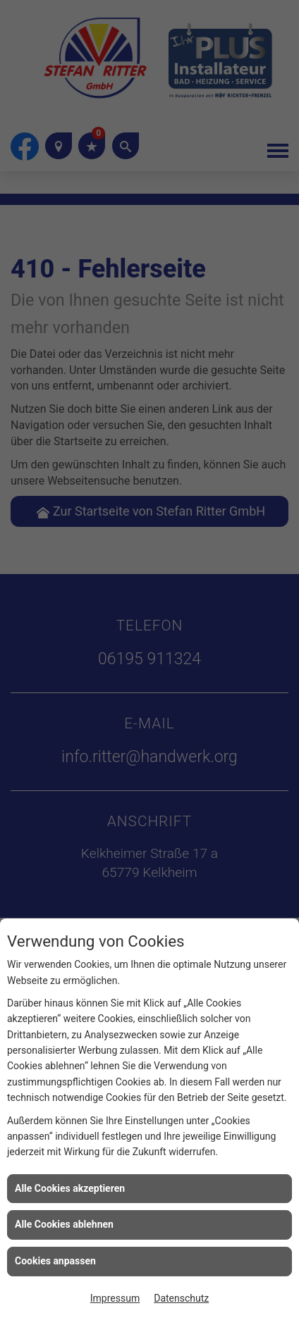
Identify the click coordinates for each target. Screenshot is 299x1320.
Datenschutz (181, 1298)
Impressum (115, 1298)
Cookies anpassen (55, 1260)
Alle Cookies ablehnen (64, 1224)
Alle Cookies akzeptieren (70, 1188)
